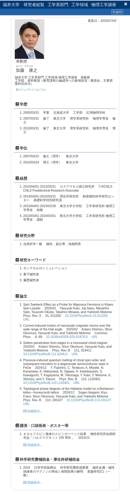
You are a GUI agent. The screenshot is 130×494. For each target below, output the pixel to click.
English (117, 11)
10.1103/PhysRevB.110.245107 (89, 400)
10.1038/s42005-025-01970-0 (67, 336)
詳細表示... (32, 411)
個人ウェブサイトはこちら (31, 89)
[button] (125, 4)
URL (26, 319)
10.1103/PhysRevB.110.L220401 (46, 382)
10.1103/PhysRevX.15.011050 (86, 315)
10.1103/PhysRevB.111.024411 (45, 354)
